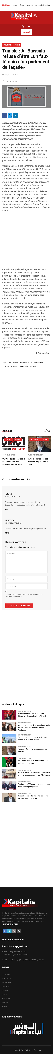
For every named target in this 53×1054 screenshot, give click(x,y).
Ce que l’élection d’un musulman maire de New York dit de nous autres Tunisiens (34, 727)
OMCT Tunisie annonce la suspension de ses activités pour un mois (13, 462)
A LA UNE (6, 974)
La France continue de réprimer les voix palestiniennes (32, 761)
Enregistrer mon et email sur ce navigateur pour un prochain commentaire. (24, 595)
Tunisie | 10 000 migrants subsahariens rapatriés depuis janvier (34, 785)
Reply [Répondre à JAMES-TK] (7, 533)
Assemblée (25, 363)
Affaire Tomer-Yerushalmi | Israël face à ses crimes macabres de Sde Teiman (34, 773)
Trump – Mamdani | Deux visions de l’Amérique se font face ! (32, 738)
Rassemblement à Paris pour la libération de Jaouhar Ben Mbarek (32, 714)
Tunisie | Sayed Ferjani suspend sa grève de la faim (38, 462)
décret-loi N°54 (37, 363)
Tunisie (17, 45)
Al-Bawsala (14, 363)
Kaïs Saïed (24, 366)
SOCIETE (8, 439)
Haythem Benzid (11, 366)
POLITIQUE (7, 45)
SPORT (5, 990)
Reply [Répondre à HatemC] (7, 509)
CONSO (5, 1006)
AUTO (4, 994)
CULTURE (6, 998)
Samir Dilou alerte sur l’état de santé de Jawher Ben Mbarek (33, 797)
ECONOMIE (6, 982)
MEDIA (5, 1002)
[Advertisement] (26, 241)
